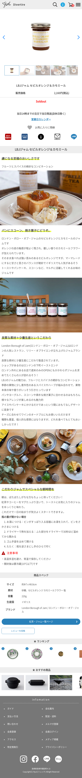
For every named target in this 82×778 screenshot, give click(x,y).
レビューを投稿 (18, 631)
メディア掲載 (51, 739)
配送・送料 (50, 716)
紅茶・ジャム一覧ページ (41, 621)
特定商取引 (12, 747)
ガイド (10, 709)
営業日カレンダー (41, 119)
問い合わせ (12, 724)
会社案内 (49, 709)
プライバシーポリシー (56, 747)
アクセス (11, 739)
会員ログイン (51, 732)
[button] (78, 37)
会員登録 (11, 732)
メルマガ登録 (51, 724)
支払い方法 (12, 716)
